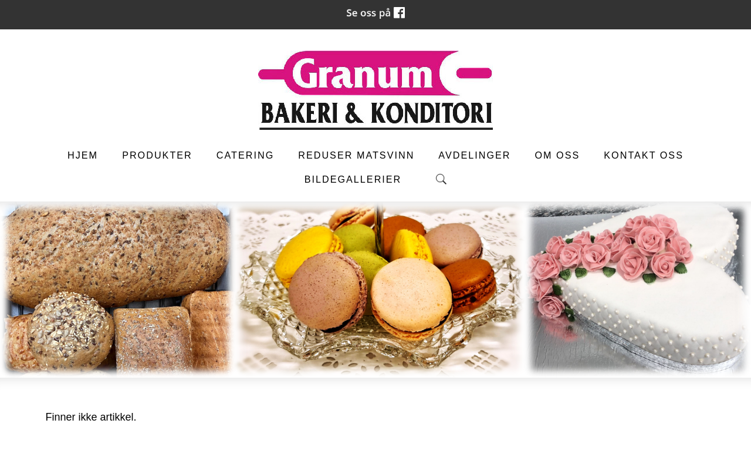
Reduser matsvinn (356, 155)
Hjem (82, 155)
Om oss (557, 155)
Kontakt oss (644, 155)
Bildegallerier (353, 179)
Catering (245, 155)
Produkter (157, 155)
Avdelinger (474, 155)
